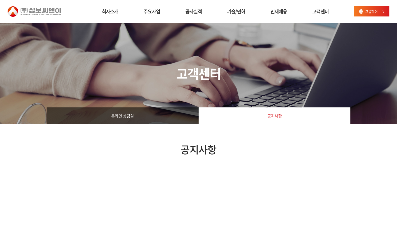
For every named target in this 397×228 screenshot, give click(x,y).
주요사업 (152, 11)
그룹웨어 (371, 11)
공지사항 (274, 116)
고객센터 (320, 11)
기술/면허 (236, 11)
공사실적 (193, 11)
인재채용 (278, 11)
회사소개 (110, 11)
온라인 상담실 (122, 116)
